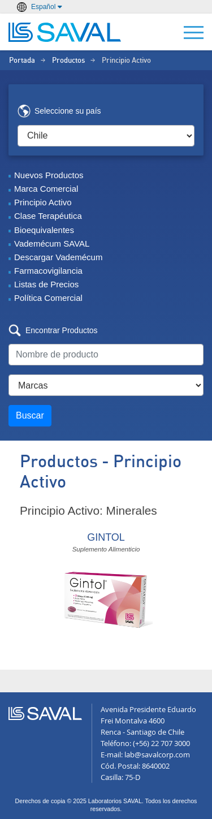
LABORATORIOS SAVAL (65, 32)
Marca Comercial (46, 188)
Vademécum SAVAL (51, 243)
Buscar (30, 415)
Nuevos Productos (49, 175)
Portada (22, 60)
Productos (68, 60)
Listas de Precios (46, 284)
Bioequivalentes (44, 230)
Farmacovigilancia (48, 270)
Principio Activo (43, 202)
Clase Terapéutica (48, 216)
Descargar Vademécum (58, 257)
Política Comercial (48, 298)
